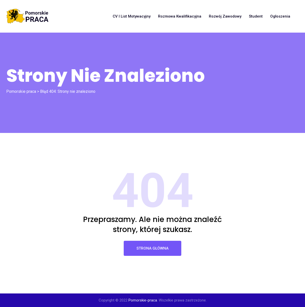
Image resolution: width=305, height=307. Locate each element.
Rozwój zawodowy (225, 16)
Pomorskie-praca (142, 300)
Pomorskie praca (21, 91)
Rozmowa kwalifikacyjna (179, 16)
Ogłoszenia (280, 16)
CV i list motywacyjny (131, 16)
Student (256, 16)
